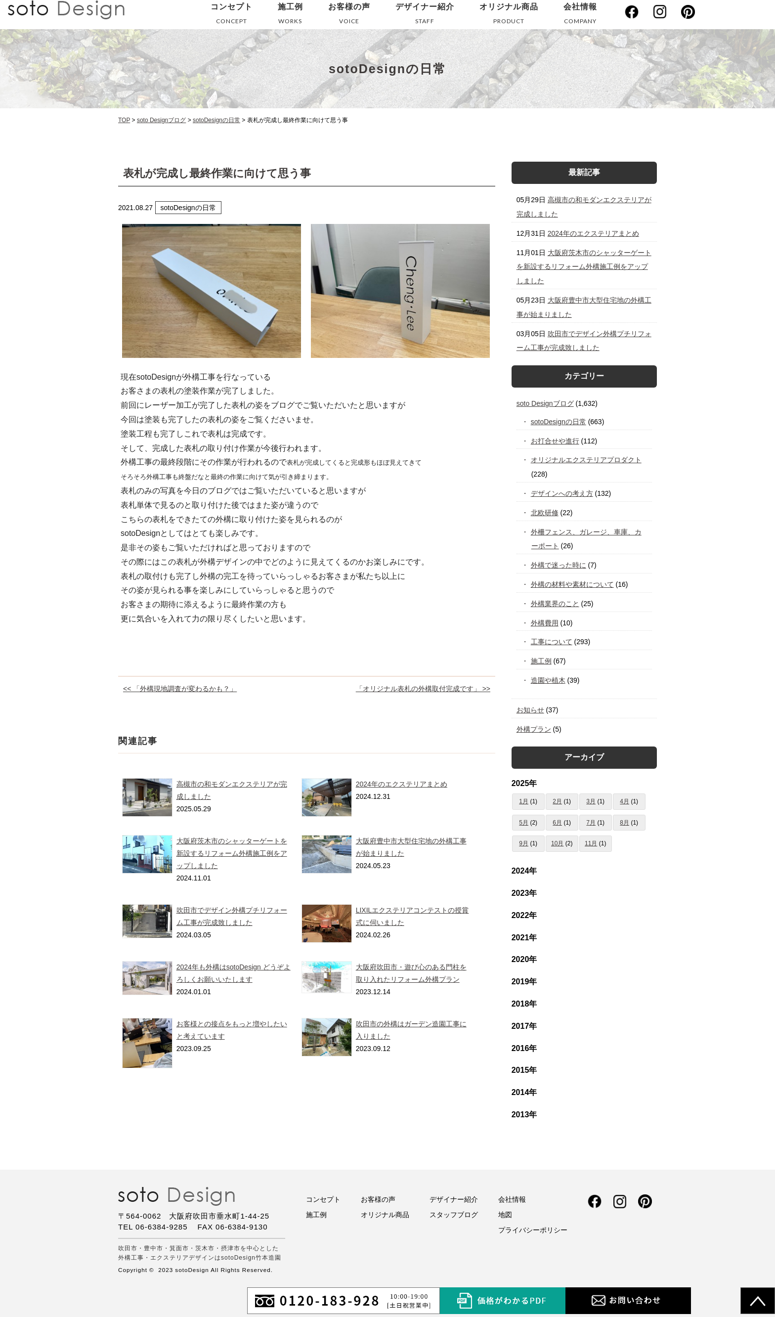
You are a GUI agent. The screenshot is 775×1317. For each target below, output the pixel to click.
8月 (624, 822)
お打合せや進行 (555, 441)
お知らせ (530, 710)
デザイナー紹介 (424, 15)
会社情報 (580, 15)
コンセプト (232, 15)
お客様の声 (349, 15)
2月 (557, 801)
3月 (591, 801)
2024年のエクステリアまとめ (401, 784)
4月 (624, 801)
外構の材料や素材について (572, 584)
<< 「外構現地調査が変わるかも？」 (180, 689)
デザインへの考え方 (562, 493)
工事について (551, 642)
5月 (523, 822)
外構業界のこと (555, 604)
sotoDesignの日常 (558, 422)
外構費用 (545, 623)
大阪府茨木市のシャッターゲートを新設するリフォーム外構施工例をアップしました (231, 853)
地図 (505, 1215)
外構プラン (534, 729)
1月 (523, 801)
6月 (557, 822)
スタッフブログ (454, 1215)
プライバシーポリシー (532, 1230)
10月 (557, 843)
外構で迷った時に (558, 565)
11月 (591, 843)
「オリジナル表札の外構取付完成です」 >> (423, 689)
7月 (591, 822)
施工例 (290, 15)
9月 (523, 843)
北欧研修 (545, 513)
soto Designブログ (545, 403)
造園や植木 (548, 680)
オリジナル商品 (508, 15)
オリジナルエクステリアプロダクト (586, 460)
